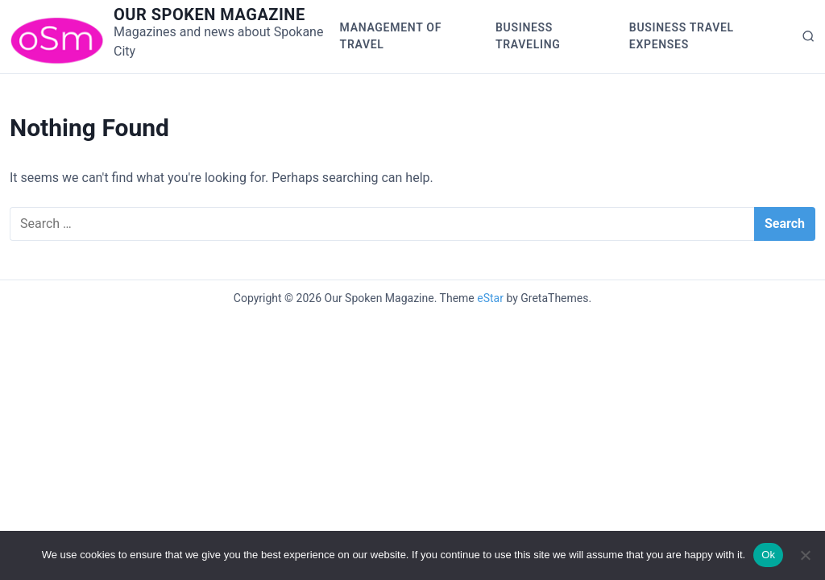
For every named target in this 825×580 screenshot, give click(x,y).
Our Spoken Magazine (209, 14)
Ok (768, 555)
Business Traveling (528, 36)
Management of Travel (391, 36)
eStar (490, 298)
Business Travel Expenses (681, 36)
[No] (805, 555)
